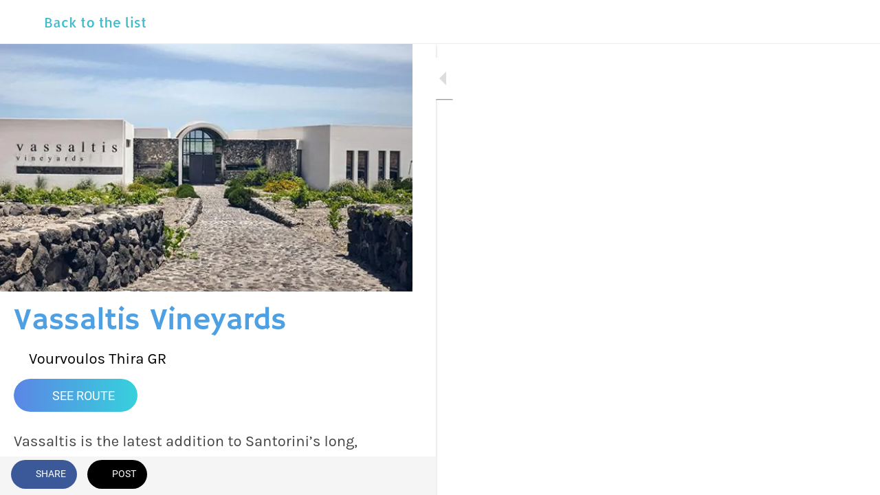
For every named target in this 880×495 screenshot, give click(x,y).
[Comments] (385, 475)
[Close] (22, 22)
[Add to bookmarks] (352, 475)
